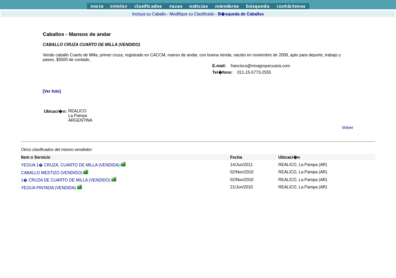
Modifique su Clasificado (191, 14)
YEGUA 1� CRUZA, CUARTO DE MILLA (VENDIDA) (70, 165)
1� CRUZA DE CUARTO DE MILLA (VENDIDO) (65, 180)
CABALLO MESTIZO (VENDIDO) (51, 172)
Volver (347, 127)
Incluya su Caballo (149, 14)
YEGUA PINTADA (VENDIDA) (48, 187)
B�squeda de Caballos (241, 14)
